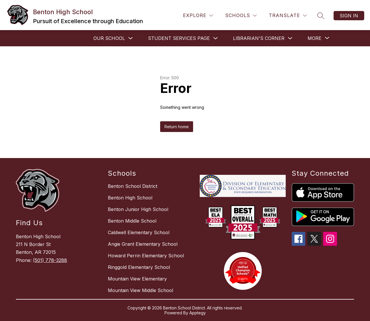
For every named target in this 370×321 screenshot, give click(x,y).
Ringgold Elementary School (139, 267)
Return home (176, 126)
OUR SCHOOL (109, 38)
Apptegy (197, 312)
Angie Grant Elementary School (142, 244)
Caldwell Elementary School (138, 232)
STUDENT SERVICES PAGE (179, 38)
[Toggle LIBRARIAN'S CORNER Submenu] (290, 38)
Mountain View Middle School (140, 290)
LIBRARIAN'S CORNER (258, 38)
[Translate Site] (287, 15)
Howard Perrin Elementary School (146, 255)
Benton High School (130, 198)
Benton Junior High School (138, 209)
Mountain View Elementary (137, 279)
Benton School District (132, 186)
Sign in (349, 16)
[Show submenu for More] (314, 38)
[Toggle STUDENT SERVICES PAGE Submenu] (215, 38)
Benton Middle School (132, 221)
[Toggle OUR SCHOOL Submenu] (130, 38)
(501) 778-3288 (50, 260)
